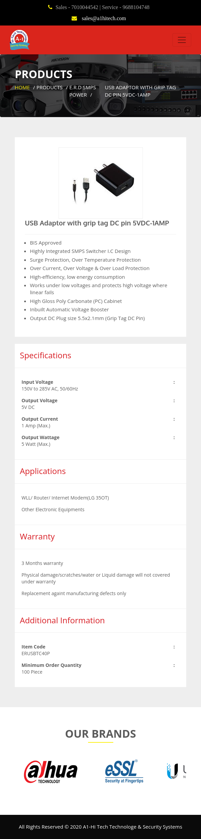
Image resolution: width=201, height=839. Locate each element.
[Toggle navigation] (181, 40)
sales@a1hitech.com (103, 18)
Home (22, 87)
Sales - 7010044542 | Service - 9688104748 (102, 7)
